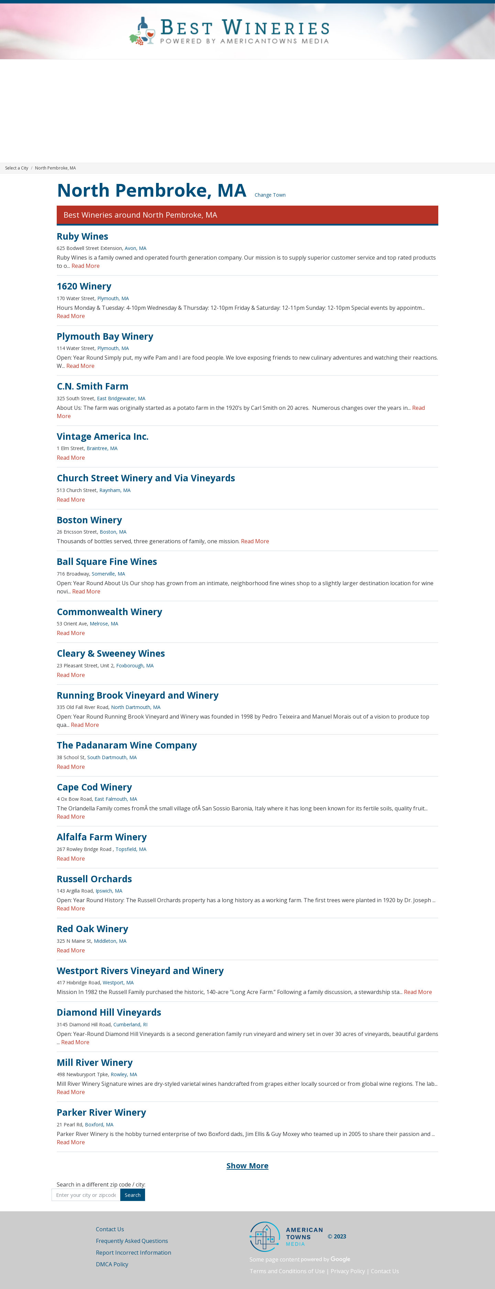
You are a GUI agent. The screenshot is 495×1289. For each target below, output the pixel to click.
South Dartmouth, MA (112, 757)
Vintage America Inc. (102, 436)
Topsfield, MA (131, 849)
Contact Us (110, 1229)
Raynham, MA (115, 490)
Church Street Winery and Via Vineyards (146, 478)
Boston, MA (113, 531)
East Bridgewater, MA (121, 398)
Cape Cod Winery (94, 787)
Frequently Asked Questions (132, 1241)
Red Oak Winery (92, 928)
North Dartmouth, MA (136, 707)
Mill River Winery (95, 1062)
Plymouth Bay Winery (105, 336)
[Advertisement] (247, 111)
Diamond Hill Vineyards (109, 1012)
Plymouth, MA (113, 298)
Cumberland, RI (130, 1024)
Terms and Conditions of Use (287, 1271)
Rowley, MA (124, 1074)
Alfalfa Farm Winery (102, 837)
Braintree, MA (102, 448)
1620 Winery (84, 286)
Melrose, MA (104, 623)
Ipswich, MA (109, 890)
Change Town (270, 195)
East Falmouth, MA (116, 799)
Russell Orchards (94, 879)
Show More (247, 1165)
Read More (86, 266)
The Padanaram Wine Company (127, 745)
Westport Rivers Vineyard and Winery (140, 970)
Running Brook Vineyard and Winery (138, 695)
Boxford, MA (99, 1124)
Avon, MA (135, 248)
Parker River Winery (101, 1112)
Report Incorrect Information (133, 1252)
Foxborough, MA (135, 665)
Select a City (16, 168)
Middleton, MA (110, 941)
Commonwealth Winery (109, 611)
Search (133, 1194)
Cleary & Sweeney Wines (111, 653)
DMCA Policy (112, 1264)
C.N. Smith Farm (93, 386)
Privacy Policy (348, 1271)
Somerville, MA (108, 573)
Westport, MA (118, 982)
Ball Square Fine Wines (107, 561)
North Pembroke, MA (151, 189)
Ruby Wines (82, 236)
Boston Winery (89, 520)
